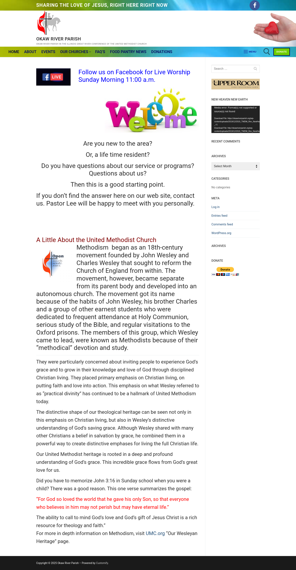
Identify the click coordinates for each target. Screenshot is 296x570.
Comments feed (222, 224)
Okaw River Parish (58, 39)
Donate (281, 51)
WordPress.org (221, 233)
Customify (102, 563)
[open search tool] (266, 51)
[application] (235, 119)
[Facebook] (255, 5)
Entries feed (219, 215)
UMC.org (155, 533)
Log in (215, 207)
